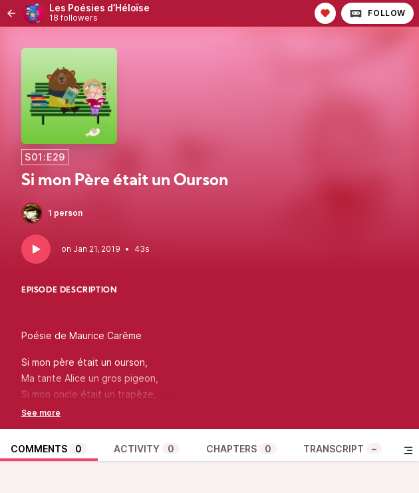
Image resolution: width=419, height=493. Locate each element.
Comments (49, 448)
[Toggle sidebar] (408, 450)
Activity (147, 448)
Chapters (241, 448)
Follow (377, 13)
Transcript (342, 448)
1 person (51, 213)
